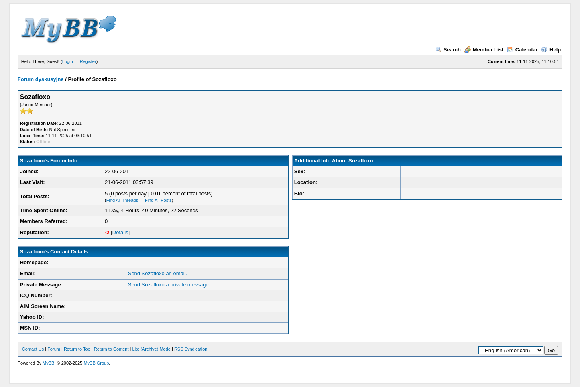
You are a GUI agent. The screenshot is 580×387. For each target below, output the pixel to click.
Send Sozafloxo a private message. (169, 285)
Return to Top (77, 348)
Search (448, 50)
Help (551, 50)
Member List (484, 50)
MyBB (48, 363)
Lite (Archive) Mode (151, 348)
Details (120, 232)
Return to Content (111, 348)
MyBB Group (96, 363)
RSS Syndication (191, 348)
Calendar (522, 50)
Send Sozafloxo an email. (157, 273)
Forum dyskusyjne (41, 79)
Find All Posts (158, 200)
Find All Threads (122, 200)
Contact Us (33, 348)
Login (67, 61)
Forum (53, 348)
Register (88, 61)
